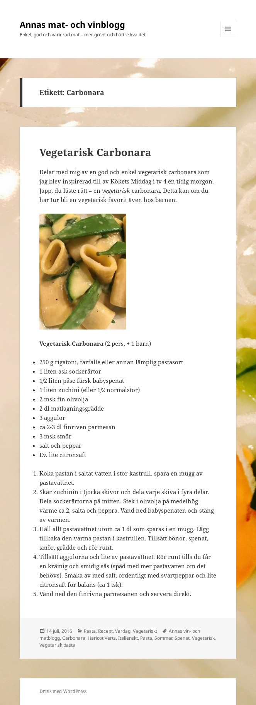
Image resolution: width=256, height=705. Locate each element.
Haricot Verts (102, 638)
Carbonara (73, 638)
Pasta (90, 631)
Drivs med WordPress (62, 691)
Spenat (182, 638)
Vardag (123, 631)
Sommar (163, 638)
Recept (105, 631)
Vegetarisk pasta (57, 645)
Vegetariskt (145, 631)
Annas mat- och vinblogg (72, 24)
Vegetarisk (203, 638)
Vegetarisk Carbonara (95, 152)
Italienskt (128, 638)
